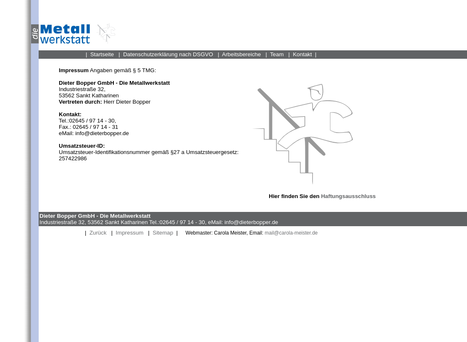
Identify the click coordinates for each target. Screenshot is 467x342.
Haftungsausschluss (348, 196)
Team (277, 54)
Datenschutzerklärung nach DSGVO (168, 54)
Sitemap (163, 233)
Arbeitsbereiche (241, 54)
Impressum (130, 233)
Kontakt (302, 54)
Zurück (98, 233)
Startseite (102, 54)
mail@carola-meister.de (290, 233)
